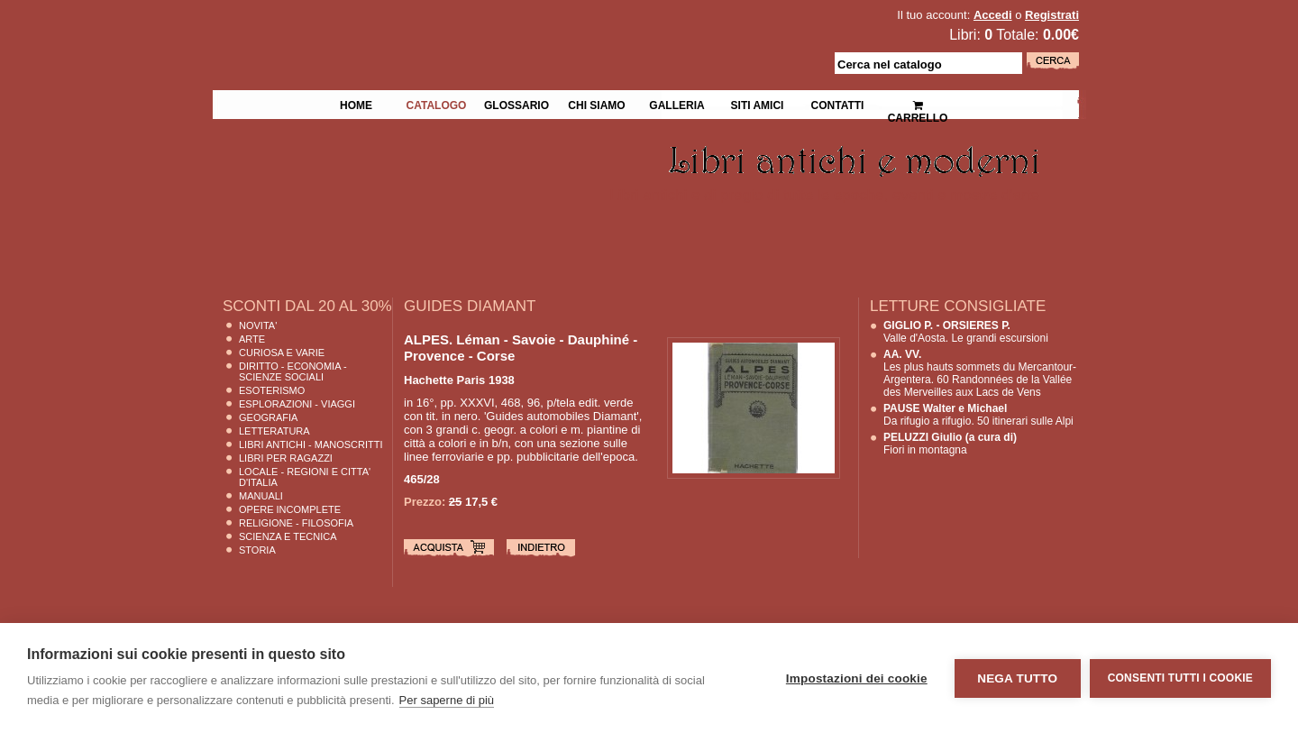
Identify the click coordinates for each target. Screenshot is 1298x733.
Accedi (993, 15)
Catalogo (437, 103)
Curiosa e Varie (281, 352)
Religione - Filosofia (296, 523)
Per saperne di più (447, 700)
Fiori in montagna (950, 443)
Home (356, 103)
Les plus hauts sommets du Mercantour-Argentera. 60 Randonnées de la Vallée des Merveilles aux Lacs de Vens (979, 373)
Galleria (676, 103)
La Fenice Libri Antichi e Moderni (369, 27)
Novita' (258, 325)
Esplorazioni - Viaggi (297, 404)
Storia (257, 550)
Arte (252, 339)
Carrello (918, 104)
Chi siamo (596, 103)
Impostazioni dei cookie (857, 678)
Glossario (516, 103)
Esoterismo (272, 390)
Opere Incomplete (290, 509)
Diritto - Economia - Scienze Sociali (293, 371)
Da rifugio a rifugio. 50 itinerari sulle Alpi (978, 414)
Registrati (1052, 15)
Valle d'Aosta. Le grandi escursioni (965, 331)
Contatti (837, 103)
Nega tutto (1017, 678)
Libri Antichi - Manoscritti (311, 444)
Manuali (261, 495)
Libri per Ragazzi (286, 458)
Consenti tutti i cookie (1180, 678)
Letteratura (274, 431)
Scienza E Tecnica (288, 536)
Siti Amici (757, 103)
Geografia (268, 417)
